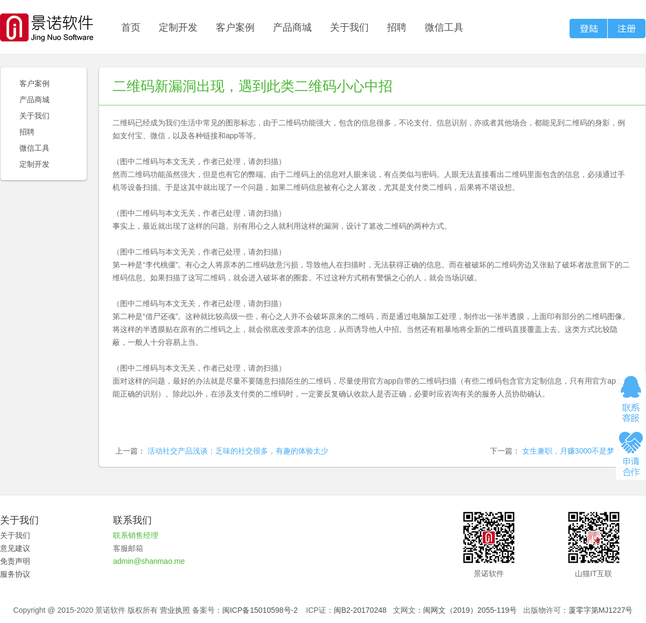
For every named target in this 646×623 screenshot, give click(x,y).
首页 (131, 27)
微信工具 (444, 27)
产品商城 (292, 27)
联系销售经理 (135, 535)
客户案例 (235, 27)
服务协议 (15, 574)
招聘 (396, 27)
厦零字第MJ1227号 (600, 610)
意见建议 (15, 548)
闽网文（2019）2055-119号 (470, 610)
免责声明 (15, 561)
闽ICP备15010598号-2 (260, 610)
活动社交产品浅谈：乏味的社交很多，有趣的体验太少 (238, 451)
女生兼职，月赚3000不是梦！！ (575, 451)
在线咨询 (631, 399)
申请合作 (631, 453)
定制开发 (178, 27)
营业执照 (175, 610)
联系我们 (132, 520)
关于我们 (349, 27)
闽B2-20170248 (360, 610)
